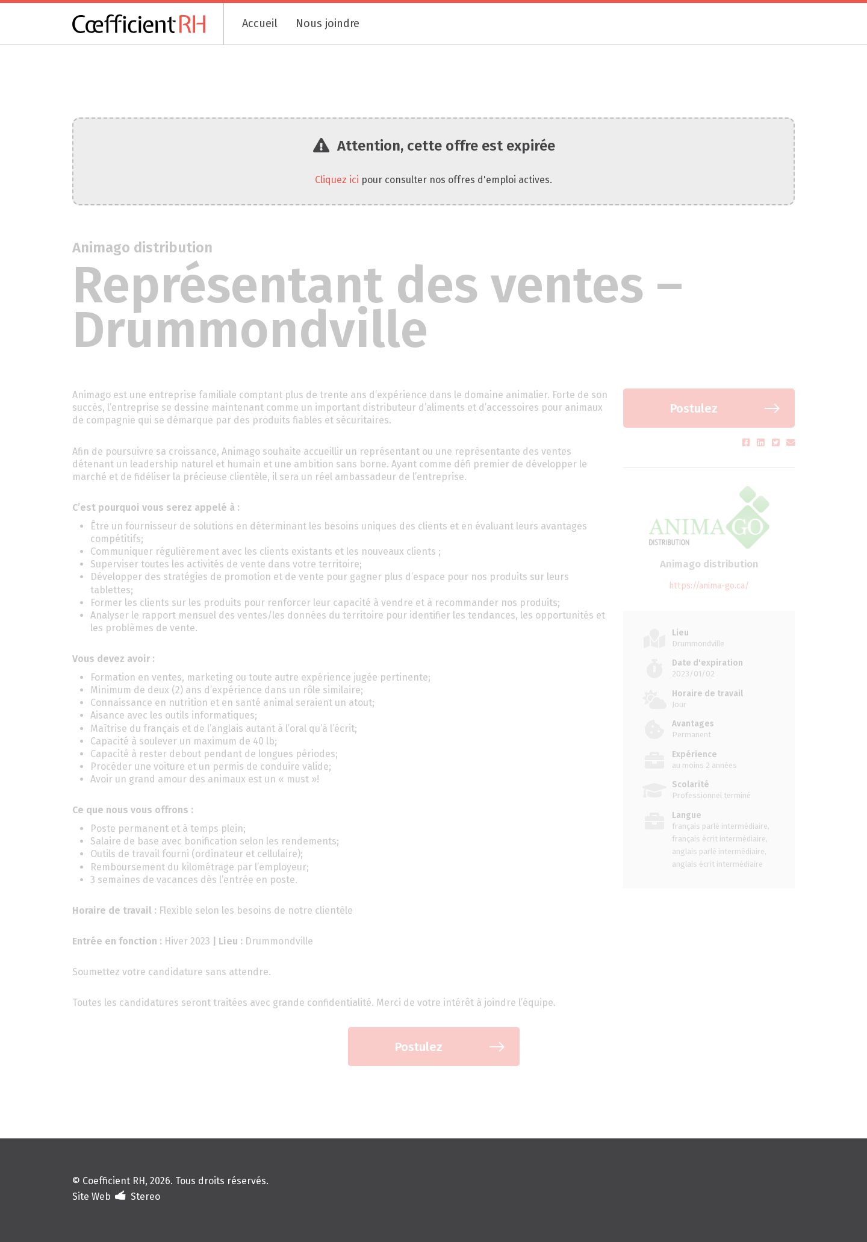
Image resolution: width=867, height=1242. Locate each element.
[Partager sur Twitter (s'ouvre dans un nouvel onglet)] (777, 443)
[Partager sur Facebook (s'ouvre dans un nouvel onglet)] (747, 443)
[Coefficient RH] (148, 24)
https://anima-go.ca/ (709, 586)
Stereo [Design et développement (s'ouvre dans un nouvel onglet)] (145, 1196)
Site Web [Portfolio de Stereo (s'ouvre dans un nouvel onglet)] (91, 1196)
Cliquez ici (337, 180)
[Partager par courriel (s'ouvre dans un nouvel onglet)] (790, 443)
